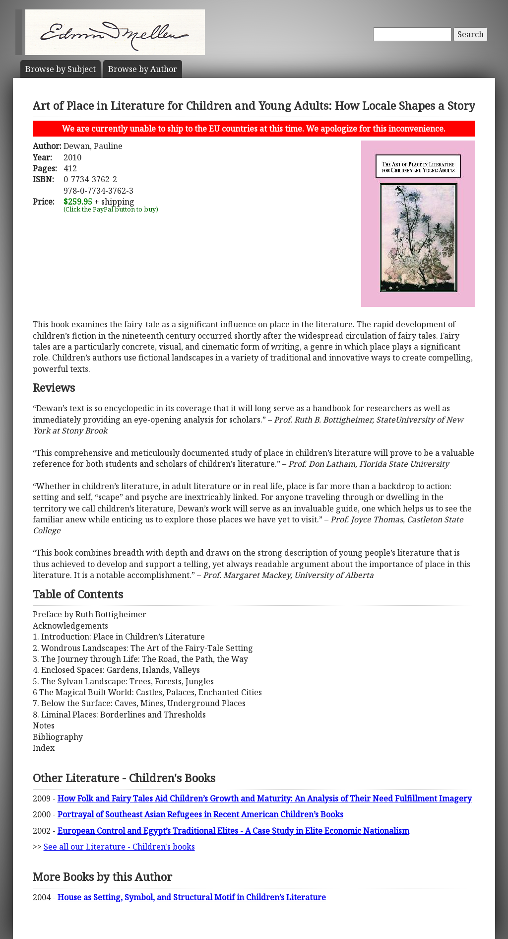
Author (142, 69)
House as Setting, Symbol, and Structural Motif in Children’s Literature (192, 897)
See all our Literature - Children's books (119, 846)
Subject (60, 69)
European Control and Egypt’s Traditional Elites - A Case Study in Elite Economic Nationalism (233, 830)
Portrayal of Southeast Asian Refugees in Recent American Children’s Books (200, 814)
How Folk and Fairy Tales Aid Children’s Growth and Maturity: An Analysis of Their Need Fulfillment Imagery (265, 798)
